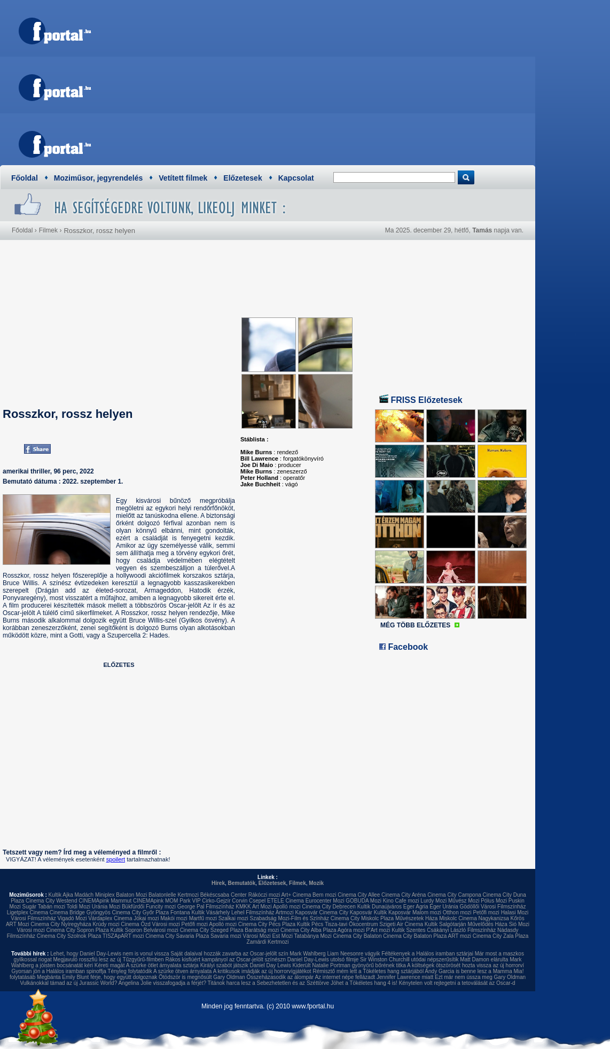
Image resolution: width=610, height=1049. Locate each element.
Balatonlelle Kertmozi (173, 895)
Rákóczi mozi (264, 895)
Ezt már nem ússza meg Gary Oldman (480, 977)
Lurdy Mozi (433, 901)
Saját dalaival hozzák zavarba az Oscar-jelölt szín (229, 954)
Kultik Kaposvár (392, 912)
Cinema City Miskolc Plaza (362, 918)
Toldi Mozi (78, 907)
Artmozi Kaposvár (297, 912)
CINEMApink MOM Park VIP (167, 901)
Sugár (29, 907)
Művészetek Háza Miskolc (426, 918)
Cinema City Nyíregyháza (60, 924)
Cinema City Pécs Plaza (266, 924)
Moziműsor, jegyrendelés (98, 178)
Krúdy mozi (105, 924)
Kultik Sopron (126, 930)
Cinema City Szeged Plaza (212, 930)
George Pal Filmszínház (205, 907)
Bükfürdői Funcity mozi (149, 907)
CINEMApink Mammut (105, 901)
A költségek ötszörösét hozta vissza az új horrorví (465, 965)
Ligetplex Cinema (27, 912)
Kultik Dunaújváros (379, 907)
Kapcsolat (296, 178)
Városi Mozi (257, 936)
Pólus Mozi (494, 901)
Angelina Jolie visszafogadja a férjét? (162, 983)
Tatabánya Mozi (313, 936)
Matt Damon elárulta (484, 959)
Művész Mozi (463, 901)
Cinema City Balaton (357, 936)
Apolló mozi (287, 907)
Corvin (239, 901)
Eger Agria (415, 907)
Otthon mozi (457, 912)
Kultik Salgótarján (445, 924)
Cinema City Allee (359, 895)
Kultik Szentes (408, 930)
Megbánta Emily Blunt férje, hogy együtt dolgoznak (97, 977)
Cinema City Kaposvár (345, 912)
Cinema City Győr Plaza (140, 912)
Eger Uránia (443, 907)
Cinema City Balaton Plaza (415, 936)
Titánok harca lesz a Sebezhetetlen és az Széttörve (269, 983)
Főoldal (24, 178)
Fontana (180, 912)
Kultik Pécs (310, 924)
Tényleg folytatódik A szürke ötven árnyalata (159, 971)
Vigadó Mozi (72, 918)
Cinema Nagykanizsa (483, 918)
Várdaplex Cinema (110, 918)
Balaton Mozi (131, 895)
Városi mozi (166, 924)
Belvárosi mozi (161, 930)
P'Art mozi (378, 930)
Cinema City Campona (454, 895)
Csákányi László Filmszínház (461, 930)
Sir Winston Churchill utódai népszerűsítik (409, 959)
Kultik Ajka (61, 895)
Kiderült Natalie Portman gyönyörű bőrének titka (349, 965)
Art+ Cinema (296, 895)
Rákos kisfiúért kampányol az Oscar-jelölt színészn (225, 959)
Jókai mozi (146, 918)
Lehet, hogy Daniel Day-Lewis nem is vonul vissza (109, 954)
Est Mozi (282, 936)
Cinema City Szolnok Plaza (69, 936)
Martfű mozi (203, 918)
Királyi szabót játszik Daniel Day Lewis (245, 965)
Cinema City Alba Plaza (308, 930)
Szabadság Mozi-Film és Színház (289, 918)
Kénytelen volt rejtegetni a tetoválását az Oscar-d (457, 983)
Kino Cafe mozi (401, 901)
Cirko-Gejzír (216, 901)
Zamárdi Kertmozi (268, 942)
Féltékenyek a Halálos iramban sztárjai (427, 954)
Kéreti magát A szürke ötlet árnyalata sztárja (147, 965)
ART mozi (460, 936)
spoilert (115, 859)
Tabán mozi (51, 907)
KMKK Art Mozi (253, 907)
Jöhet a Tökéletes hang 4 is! (364, 983)
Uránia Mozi (106, 907)
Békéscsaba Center (223, 895)
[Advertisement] (334, 80)
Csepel (257, 901)
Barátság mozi (262, 930)
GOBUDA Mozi (363, 901)
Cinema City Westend (51, 901)
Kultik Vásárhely (210, 912)
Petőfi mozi (486, 912)
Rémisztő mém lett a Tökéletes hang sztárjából (368, 971)
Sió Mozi (519, 924)
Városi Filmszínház (33, 918)
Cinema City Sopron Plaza (77, 930)
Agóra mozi (351, 930)
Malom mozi (426, 912)
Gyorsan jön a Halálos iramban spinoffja (59, 971)
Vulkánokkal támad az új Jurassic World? (68, 983)
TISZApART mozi (123, 936)
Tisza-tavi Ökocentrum (351, 924)
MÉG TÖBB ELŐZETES (415, 625)
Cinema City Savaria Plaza (177, 936)
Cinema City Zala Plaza (500, 936)
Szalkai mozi (233, 918)
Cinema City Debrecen (329, 907)
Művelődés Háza (487, 924)
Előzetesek (242, 178)
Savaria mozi (225, 936)
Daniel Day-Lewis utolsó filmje (322, 959)
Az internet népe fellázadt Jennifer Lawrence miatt (374, 977)
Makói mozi (173, 918)
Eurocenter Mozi (325, 901)
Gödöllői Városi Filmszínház (492, 907)
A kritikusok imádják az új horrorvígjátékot (262, 971)
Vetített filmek (183, 178)
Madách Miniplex (95, 895)
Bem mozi (324, 895)
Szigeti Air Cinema (401, 924)
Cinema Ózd (136, 924)
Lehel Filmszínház (253, 912)
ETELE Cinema (285, 901)
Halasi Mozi (515, 912)
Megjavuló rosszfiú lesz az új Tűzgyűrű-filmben (108, 959)
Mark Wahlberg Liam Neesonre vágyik (335, 954)
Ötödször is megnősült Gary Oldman (202, 977)
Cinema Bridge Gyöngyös (80, 912)
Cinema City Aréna (403, 895)
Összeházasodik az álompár (280, 977)
